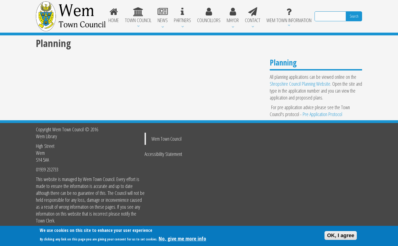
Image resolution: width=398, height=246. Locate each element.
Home (113, 15)
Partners (182, 15)
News (162, 15)
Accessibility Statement (163, 153)
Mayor (232, 15)
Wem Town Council (166, 138)
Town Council (138, 15)
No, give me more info (182, 239)
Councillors (209, 15)
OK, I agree (340, 236)
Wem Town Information (289, 15)
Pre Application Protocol (322, 114)
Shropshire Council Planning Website (300, 83)
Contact (253, 15)
